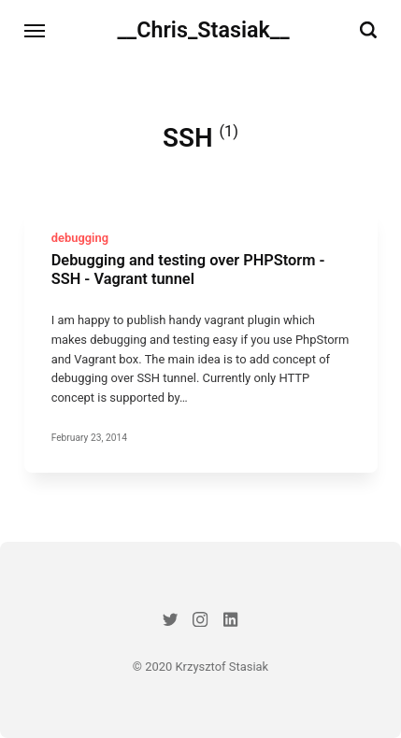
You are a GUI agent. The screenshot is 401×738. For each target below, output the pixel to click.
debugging (78, 237)
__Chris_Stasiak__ (203, 30)
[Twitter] (169, 623)
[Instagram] (200, 623)
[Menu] (35, 31)
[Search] (368, 30)
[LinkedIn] (231, 623)
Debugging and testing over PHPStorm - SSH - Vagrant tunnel (187, 269)
